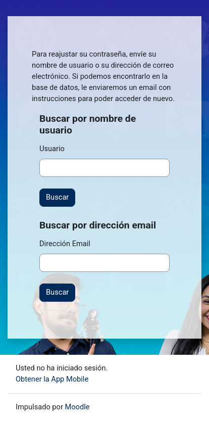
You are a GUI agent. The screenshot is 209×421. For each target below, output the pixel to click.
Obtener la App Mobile (52, 379)
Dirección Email (64, 243)
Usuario (52, 148)
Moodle (77, 406)
